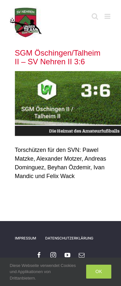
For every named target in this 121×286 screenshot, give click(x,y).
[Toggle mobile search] (95, 16)
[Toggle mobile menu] (108, 16)
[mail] (81, 254)
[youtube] (67, 254)
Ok (99, 271)
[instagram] (53, 254)
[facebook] (39, 254)
